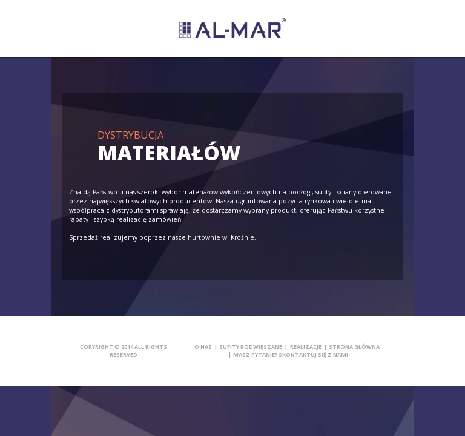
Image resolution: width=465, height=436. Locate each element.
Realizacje (306, 347)
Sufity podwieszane (250, 347)
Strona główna (354, 347)
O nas (203, 347)
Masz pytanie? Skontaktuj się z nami (290, 354)
